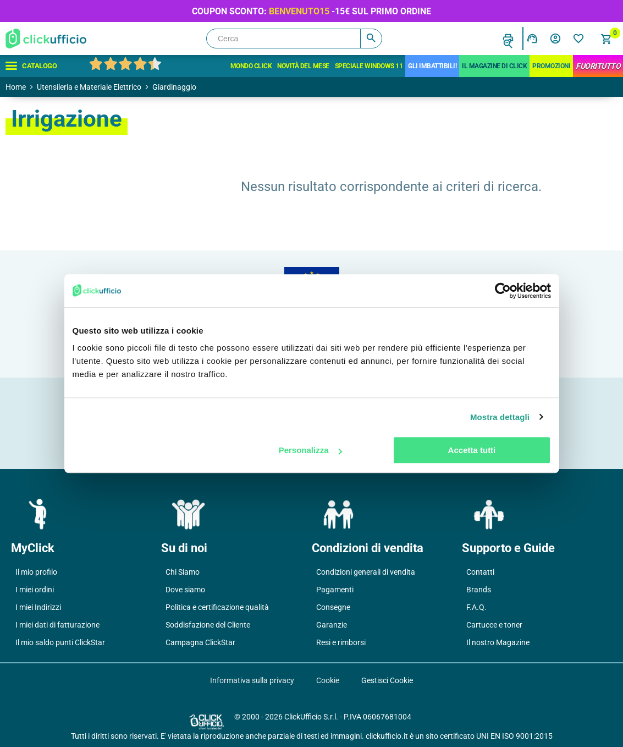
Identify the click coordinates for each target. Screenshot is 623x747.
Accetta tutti (472, 450)
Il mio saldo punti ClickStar (60, 642)
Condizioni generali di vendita (365, 572)
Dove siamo (185, 589)
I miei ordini (34, 589)
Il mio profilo (36, 572)
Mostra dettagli (500, 417)
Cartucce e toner (494, 624)
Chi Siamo (183, 572)
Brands (478, 589)
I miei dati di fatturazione (57, 624)
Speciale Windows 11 (369, 66)
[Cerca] (294, 38)
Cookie (327, 680)
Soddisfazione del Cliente (208, 624)
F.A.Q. (476, 607)
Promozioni (551, 66)
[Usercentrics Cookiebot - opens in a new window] (503, 290)
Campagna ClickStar (200, 642)
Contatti (480, 572)
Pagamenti (335, 589)
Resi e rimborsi (341, 642)
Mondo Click (251, 66)
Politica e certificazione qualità (217, 607)
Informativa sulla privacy (252, 680)
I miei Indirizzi (38, 607)
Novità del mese (303, 66)
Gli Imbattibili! (432, 66)
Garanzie (331, 624)
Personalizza (310, 450)
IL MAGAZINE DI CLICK (494, 66)
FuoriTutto (598, 66)
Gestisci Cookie (387, 680)
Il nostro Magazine (498, 642)
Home (15, 87)
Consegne (333, 607)
